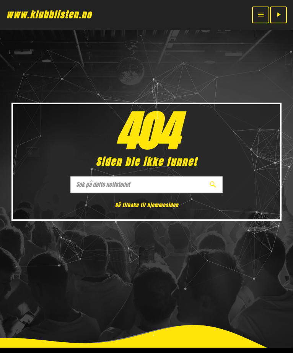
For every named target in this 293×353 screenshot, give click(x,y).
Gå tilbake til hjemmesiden (146, 205)
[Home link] (49, 15)
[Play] (278, 15)
